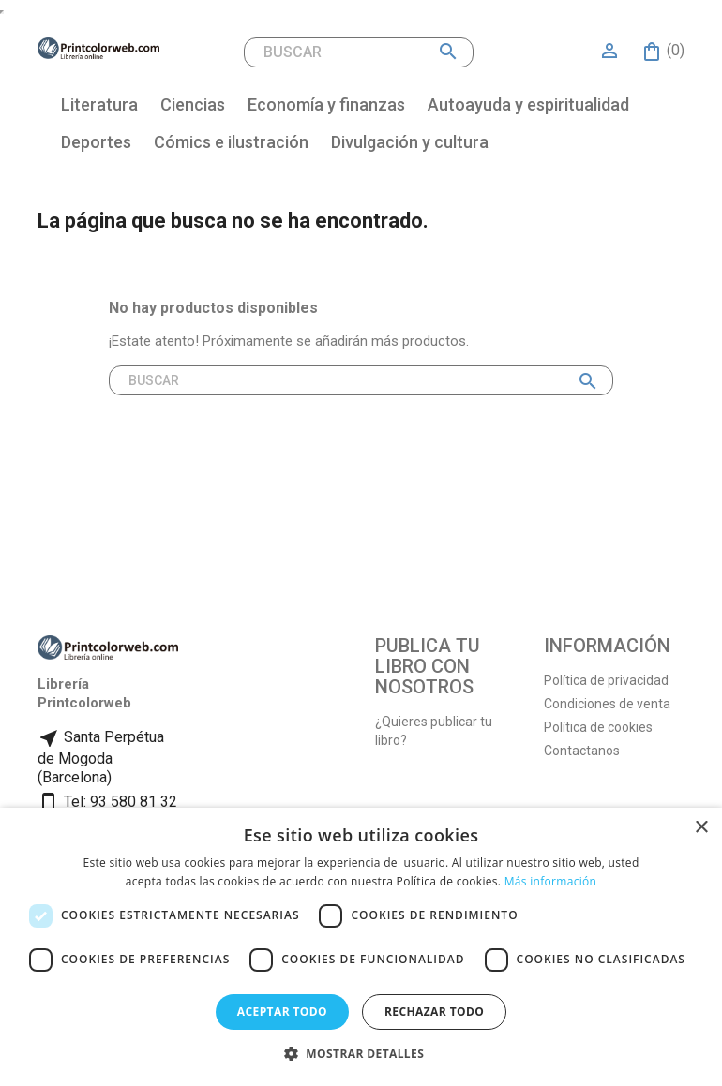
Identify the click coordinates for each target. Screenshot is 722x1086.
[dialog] (361, 947)
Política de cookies (598, 727)
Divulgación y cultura (410, 142)
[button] (361, 1054)
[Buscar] (359, 52)
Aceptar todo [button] (282, 1011)
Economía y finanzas (326, 104)
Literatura (99, 104)
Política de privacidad (606, 680)
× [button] (701, 828)
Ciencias (192, 104)
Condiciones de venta (607, 703)
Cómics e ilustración (231, 142)
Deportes (96, 142)
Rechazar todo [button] (434, 1011)
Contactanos (582, 750)
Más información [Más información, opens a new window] (550, 881)
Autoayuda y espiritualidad (528, 104)
